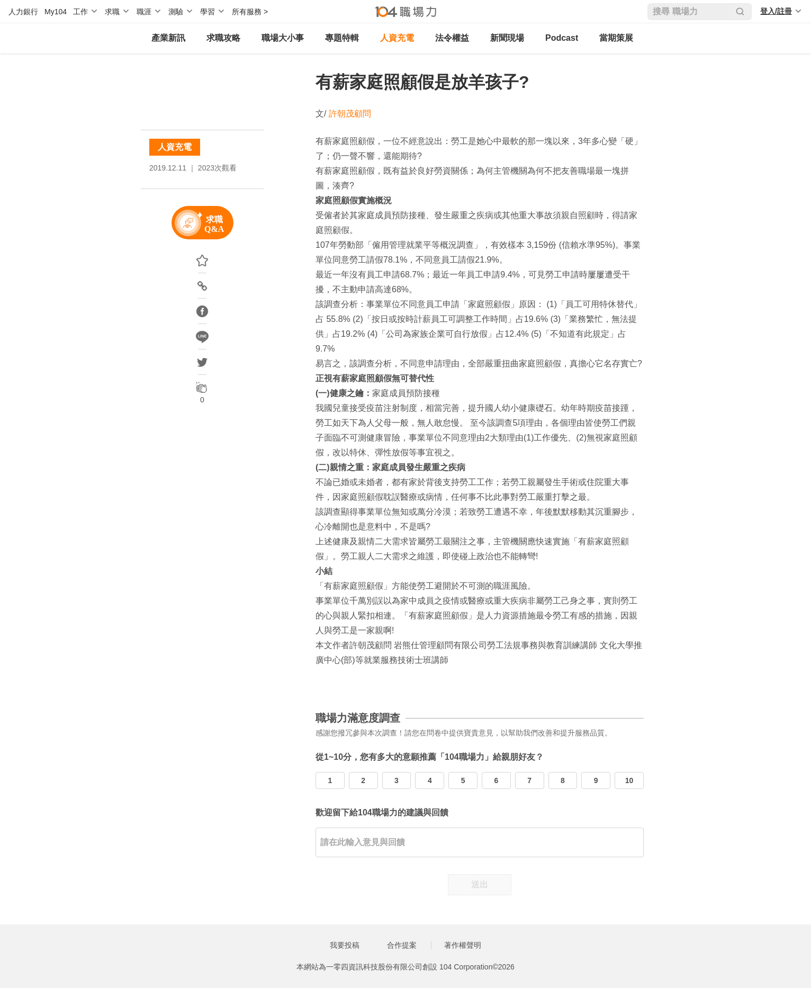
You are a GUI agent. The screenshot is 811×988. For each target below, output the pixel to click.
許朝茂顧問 (350, 113)
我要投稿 (344, 945)
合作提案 (402, 945)
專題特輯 (342, 37)
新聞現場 (507, 37)
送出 (479, 884)
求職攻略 (223, 37)
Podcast (561, 37)
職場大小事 (283, 37)
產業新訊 (168, 37)
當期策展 (616, 37)
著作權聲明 (462, 945)
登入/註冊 (776, 11)
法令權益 (452, 37)
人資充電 (397, 37)
